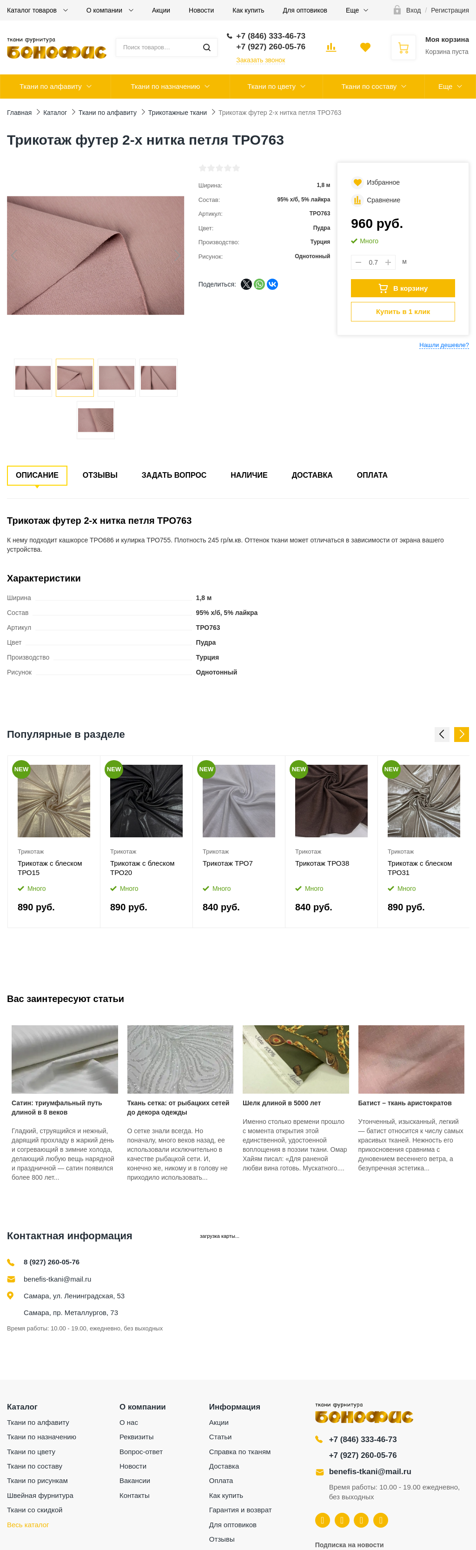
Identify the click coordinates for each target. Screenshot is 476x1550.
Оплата (372, 475)
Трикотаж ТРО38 (322, 863)
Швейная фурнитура (40, 1495)
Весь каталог (28, 1525)
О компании (105, 10)
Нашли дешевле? (444, 344)
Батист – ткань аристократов (405, 1103)
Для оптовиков (305, 10)
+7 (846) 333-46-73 (363, 1439)
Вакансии (134, 1480)
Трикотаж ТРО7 (228, 863)
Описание (37, 475)
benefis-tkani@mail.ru (57, 1279)
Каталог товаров (33, 10)
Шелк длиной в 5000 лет (282, 1103)
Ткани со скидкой (34, 1510)
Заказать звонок (260, 60)
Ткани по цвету (271, 86)
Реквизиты (136, 1437)
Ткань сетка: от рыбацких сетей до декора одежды (178, 1107)
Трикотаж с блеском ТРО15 (50, 867)
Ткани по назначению (165, 86)
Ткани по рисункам (37, 1480)
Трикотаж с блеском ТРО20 (142, 867)
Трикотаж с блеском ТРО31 (420, 867)
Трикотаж (31, 851)
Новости (201, 10)
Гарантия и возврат (240, 1510)
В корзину (403, 288)
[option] (54, 841)
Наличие (249, 475)
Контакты (134, 1495)
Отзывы (100, 475)
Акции (161, 10)
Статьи (220, 1437)
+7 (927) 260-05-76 (363, 1455)
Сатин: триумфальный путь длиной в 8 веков (57, 1107)
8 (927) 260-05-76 (51, 1262)
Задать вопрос (174, 475)
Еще (352, 10)
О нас (128, 1422)
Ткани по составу (369, 86)
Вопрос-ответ (141, 1452)
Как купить (248, 10)
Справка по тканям (240, 1452)
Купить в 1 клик (403, 311)
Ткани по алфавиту (51, 86)
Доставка (312, 475)
